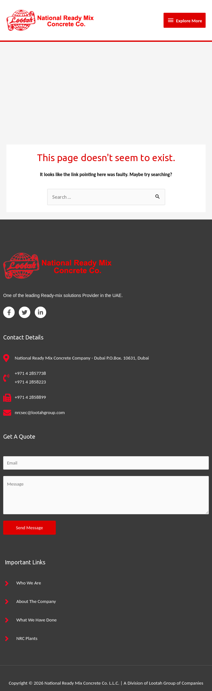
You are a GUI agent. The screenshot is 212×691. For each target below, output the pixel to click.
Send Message (29, 517)
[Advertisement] (106, 79)
